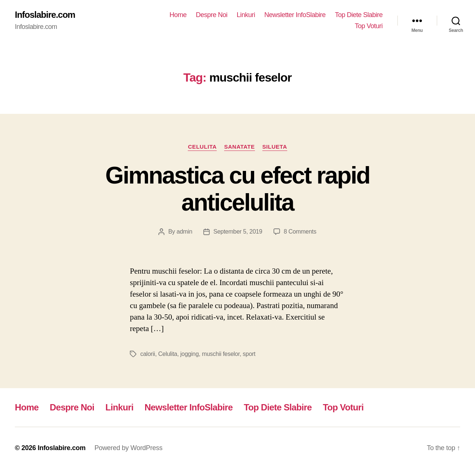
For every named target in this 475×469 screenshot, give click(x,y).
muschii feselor (221, 354)
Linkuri (246, 15)
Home (178, 15)
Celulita (202, 146)
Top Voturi (369, 26)
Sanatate (239, 146)
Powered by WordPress (128, 448)
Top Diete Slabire (359, 15)
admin (184, 231)
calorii (147, 354)
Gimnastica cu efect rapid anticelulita (237, 189)
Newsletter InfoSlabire (294, 15)
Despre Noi (211, 15)
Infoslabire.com (45, 14)
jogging (189, 354)
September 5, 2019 (237, 231)
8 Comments (300, 231)
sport (249, 354)
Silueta (274, 146)
